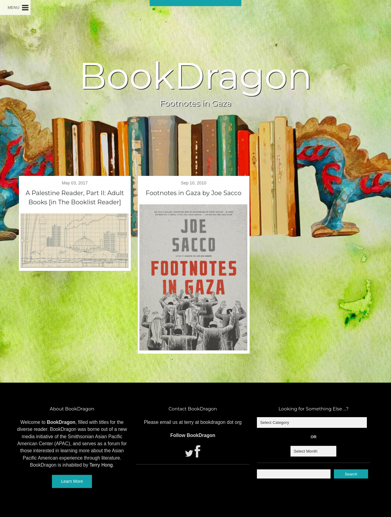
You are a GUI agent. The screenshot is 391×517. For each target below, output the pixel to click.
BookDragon (195, 75)
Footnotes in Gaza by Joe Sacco (193, 193)
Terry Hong (101, 465)
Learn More (72, 481)
